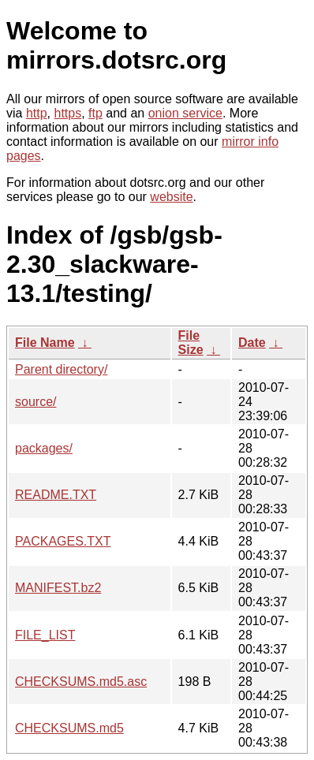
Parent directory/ (61, 369)
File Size (191, 342)
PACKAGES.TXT (63, 541)
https (67, 113)
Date (252, 342)
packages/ (44, 448)
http (36, 113)
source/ (35, 401)
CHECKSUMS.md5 (69, 728)
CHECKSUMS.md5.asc (81, 681)
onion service (185, 113)
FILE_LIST (45, 635)
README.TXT (55, 494)
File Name (45, 342)
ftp (95, 113)
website (171, 196)
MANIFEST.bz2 (58, 587)
